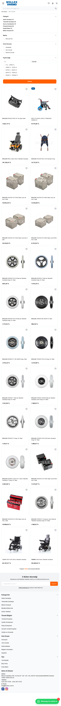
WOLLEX (4, 118)
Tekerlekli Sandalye (7, 601)
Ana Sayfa (4, 11)
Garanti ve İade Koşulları (8, 629)
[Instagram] (6, 688)
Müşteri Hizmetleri (7, 649)
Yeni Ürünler (5, 643)
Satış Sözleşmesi (6, 625)
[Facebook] (2, 688)
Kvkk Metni (4, 667)
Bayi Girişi (4, 663)
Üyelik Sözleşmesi (7, 622)
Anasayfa (4, 639)
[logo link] (15, 3)
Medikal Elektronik (7, 608)
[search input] (29, 8)
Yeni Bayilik (4, 660)
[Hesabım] (52, 3)
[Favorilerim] (48, 3)
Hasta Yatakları (6, 611)
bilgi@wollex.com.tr (7, 685)
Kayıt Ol (54, 584)
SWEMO (33, 559)
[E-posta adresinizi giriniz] (30, 584)
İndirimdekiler (5, 646)
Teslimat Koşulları (6, 619)
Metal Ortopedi (6, 605)
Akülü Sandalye (6, 598)
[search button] (56, 8)
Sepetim (4, 653)
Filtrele (30, 81)
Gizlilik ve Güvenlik (7, 632)
